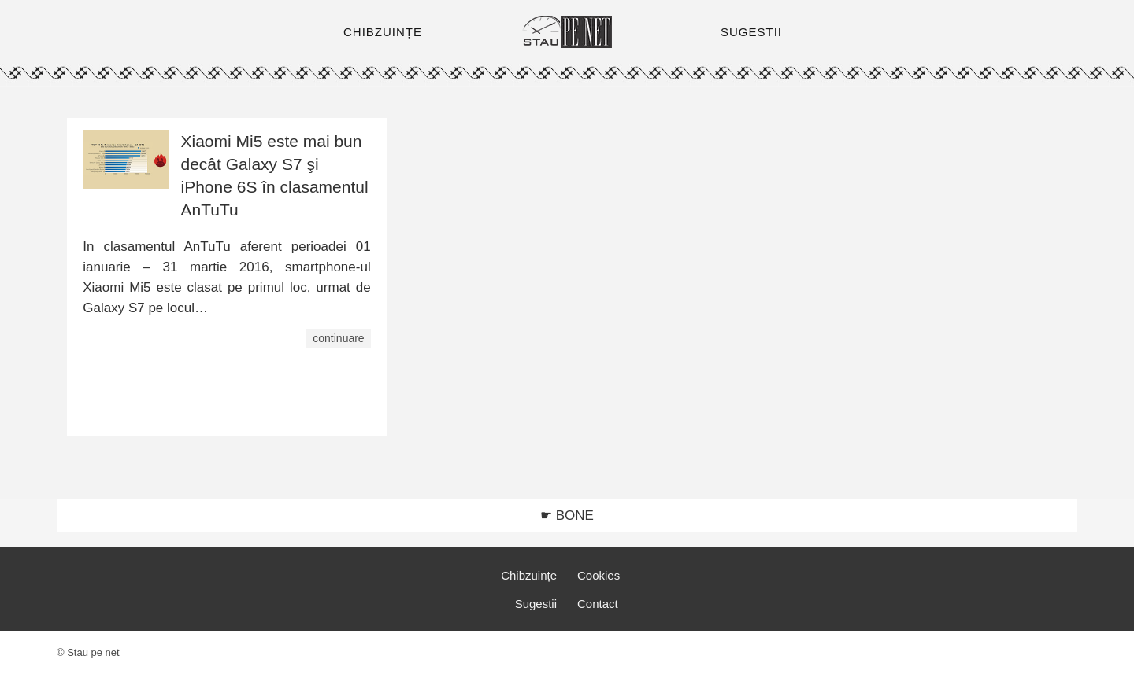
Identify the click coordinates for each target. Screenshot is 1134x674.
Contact (597, 603)
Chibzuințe (529, 575)
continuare (338, 338)
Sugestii (536, 603)
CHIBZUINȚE (382, 32)
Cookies (598, 575)
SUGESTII (751, 32)
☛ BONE (567, 515)
